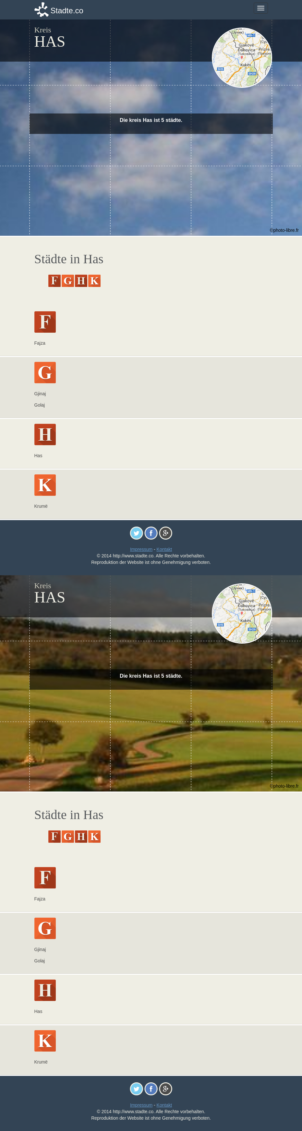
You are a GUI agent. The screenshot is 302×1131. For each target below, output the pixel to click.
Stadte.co (67, 10)
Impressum (141, 549)
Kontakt (164, 549)
